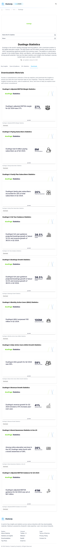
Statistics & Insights (7, 536)
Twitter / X (23, 533)
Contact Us (42, 538)
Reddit (22, 538)
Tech (14, 9)
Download (5, 125)
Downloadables (5, 538)
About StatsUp (5, 533)
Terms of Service (44, 533)
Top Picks (4, 541)
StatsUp (7, 9)
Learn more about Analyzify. (45, 526)
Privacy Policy (43, 536)
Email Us (23, 541)
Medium (22, 536)
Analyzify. (18, 546)
